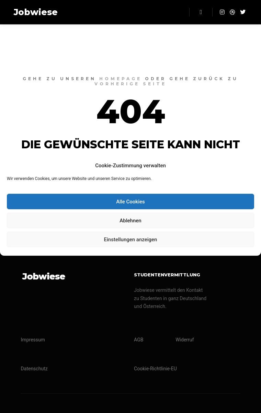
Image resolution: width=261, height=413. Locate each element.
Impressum (33, 339)
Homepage (120, 78)
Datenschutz (34, 368)
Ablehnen (130, 221)
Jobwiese (36, 12)
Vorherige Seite (130, 83)
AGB (138, 339)
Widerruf (184, 339)
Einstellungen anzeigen (130, 239)
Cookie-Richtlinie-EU (155, 368)
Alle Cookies (130, 202)
